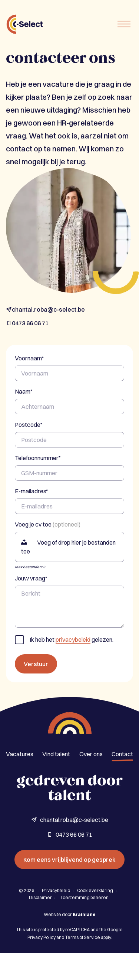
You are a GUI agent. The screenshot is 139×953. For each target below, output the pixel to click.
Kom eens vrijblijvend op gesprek (69, 859)
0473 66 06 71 (27, 323)
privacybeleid (73, 639)
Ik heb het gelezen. (71, 640)
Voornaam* (29, 358)
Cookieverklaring (95, 890)
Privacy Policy (41, 937)
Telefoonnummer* (38, 458)
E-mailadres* (31, 491)
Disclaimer (40, 897)
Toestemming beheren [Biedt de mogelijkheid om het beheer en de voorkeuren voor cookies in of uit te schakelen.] (84, 897)
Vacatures (19, 754)
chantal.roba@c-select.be (45, 309)
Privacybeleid (56, 890)
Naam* (24, 391)
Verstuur (36, 664)
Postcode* (29, 424)
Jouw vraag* (31, 578)
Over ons (91, 754)
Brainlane (84, 914)
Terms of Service (82, 937)
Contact (122, 754)
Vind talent (56, 754)
